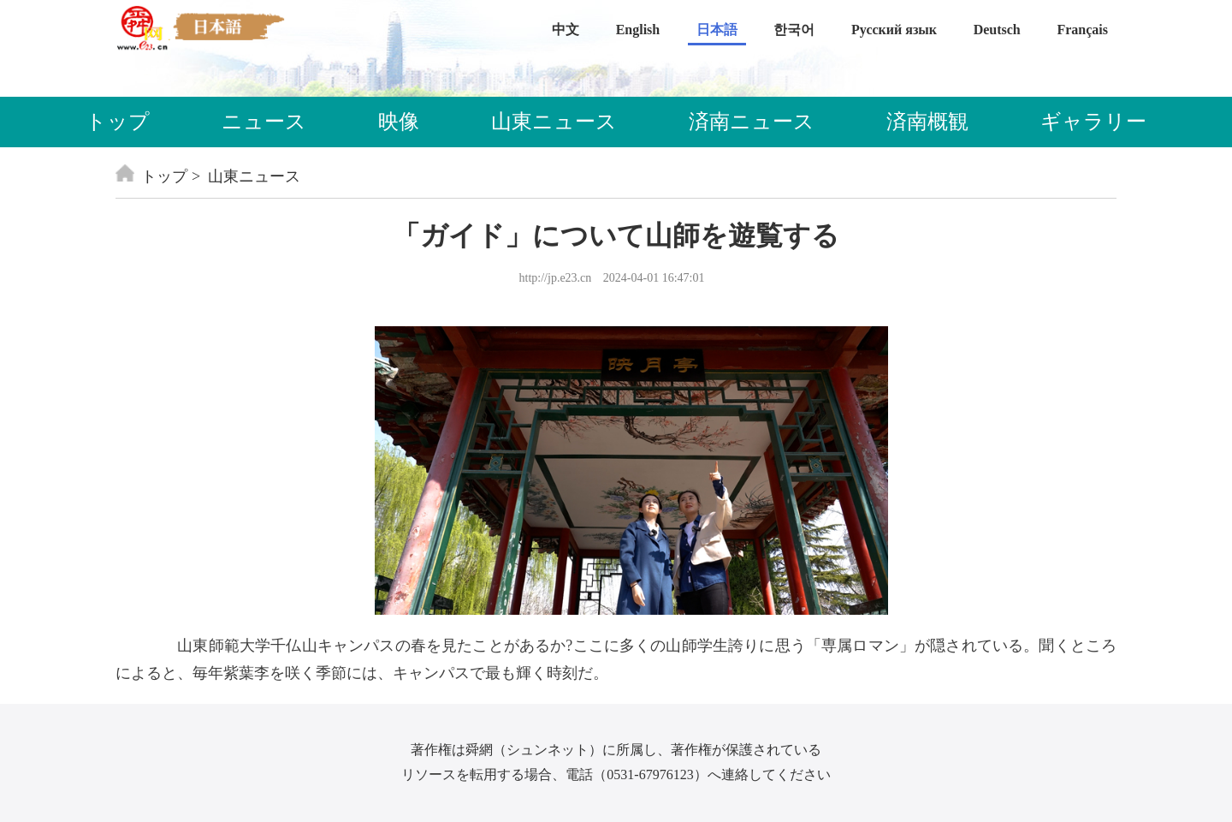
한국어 (793, 29)
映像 (398, 121)
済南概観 (927, 121)
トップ (118, 121)
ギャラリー (1093, 121)
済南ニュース (751, 121)
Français (1082, 29)
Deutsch (997, 29)
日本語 (716, 29)
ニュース (264, 121)
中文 (565, 29)
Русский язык (894, 29)
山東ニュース (554, 121)
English (638, 29)
